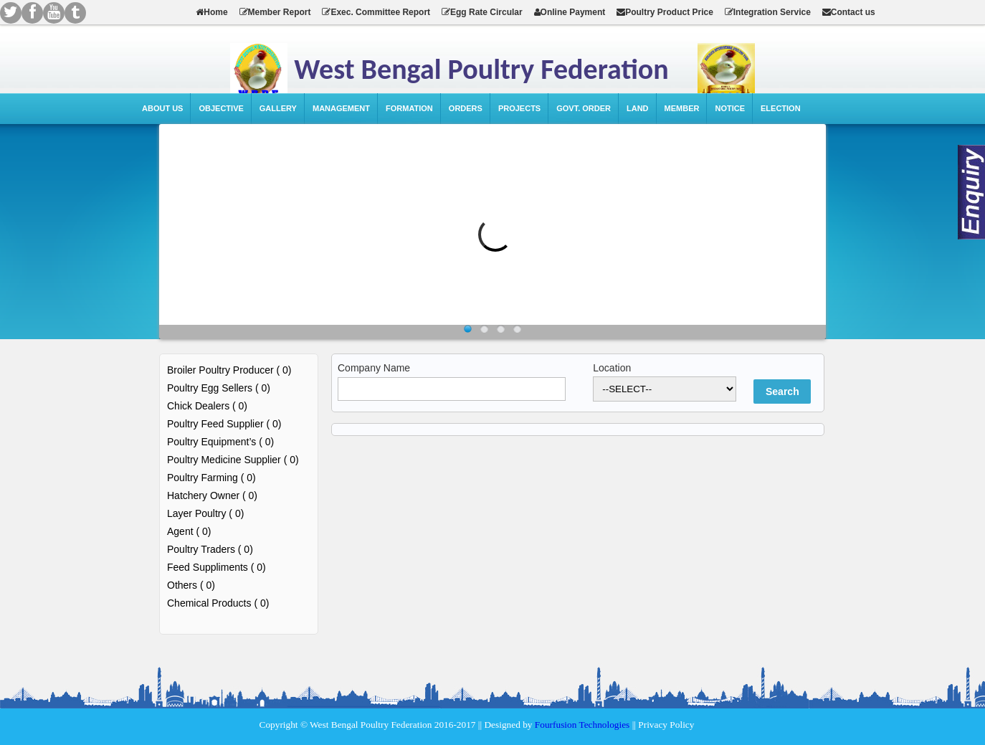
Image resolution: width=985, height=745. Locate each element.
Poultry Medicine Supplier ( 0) (233, 459)
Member (682, 108)
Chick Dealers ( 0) (207, 406)
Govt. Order (583, 108)
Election (781, 108)
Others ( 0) (191, 585)
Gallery (278, 108)
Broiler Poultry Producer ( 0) (229, 370)
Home (211, 12)
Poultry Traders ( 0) (210, 549)
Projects (519, 108)
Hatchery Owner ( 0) (212, 495)
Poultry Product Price (665, 12)
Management (341, 108)
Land (638, 108)
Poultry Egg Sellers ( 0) (218, 388)
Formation (409, 108)
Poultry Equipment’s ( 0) (220, 441)
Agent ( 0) (189, 531)
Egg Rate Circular (482, 12)
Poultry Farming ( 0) (211, 477)
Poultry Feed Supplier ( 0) (224, 424)
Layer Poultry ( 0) (205, 513)
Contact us (848, 12)
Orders (465, 108)
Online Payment (570, 12)
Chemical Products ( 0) (218, 603)
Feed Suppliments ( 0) (216, 567)
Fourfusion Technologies (582, 724)
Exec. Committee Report (376, 12)
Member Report (275, 12)
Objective (221, 108)
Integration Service (768, 12)
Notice (730, 108)
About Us (162, 108)
